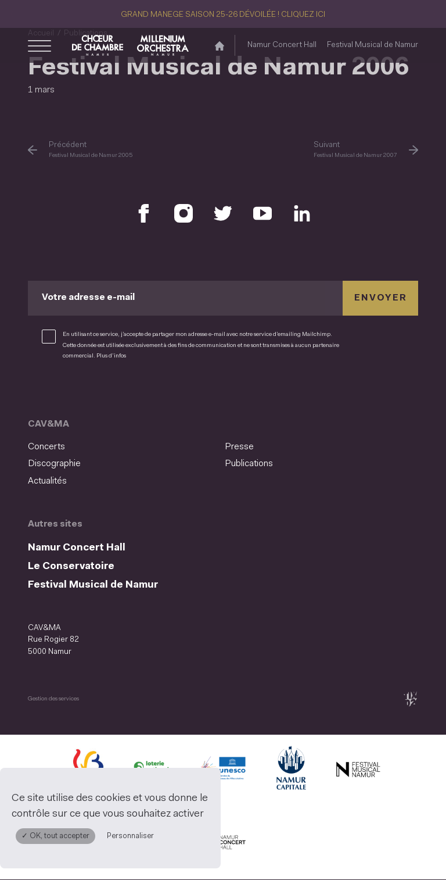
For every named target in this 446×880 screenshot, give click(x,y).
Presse (239, 447)
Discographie (54, 463)
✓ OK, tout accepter (55, 836)
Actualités (47, 481)
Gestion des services (53, 699)
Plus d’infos (111, 356)
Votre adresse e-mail (88, 298)
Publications (249, 463)
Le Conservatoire (71, 566)
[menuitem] (122, 447)
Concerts (46, 447)
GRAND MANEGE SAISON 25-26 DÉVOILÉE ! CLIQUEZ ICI (223, 15)
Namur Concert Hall (281, 45)
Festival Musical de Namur (372, 45)
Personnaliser (130, 836)
